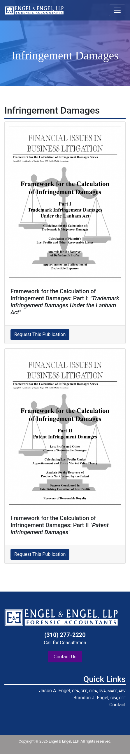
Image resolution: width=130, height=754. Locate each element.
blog (65, 748)
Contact (117, 704)
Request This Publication (40, 334)
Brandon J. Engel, (99, 697)
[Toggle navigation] (117, 10)
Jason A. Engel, (82, 690)
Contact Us (65, 656)
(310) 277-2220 (65, 634)
